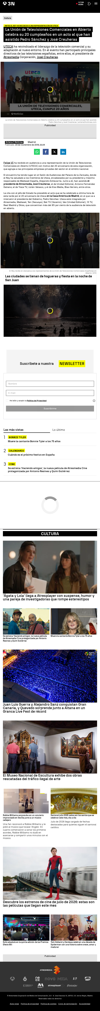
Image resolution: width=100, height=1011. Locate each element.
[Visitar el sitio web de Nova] (50, 979)
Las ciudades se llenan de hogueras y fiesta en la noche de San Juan (48, 278)
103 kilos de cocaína (61, 2)
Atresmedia (11, 57)
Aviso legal (14, 1004)
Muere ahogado (77, 2)
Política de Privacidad (37, 401)
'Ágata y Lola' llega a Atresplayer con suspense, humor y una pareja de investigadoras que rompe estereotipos (48, 597)
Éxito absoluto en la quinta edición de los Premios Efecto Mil (25, 943)
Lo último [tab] (58, 429)
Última (81, 9)
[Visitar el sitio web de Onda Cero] (88, 979)
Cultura (50, 534)
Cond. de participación (67, 1004)
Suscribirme (50, 408)
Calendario (16, 450)
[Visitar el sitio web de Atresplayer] (56, 985)
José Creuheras (47, 57)
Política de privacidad (30, 1004)
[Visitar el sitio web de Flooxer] (72, 985)
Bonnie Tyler (17, 437)
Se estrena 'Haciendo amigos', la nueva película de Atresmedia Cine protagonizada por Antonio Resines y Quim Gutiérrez (47, 470)
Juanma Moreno (10, 2)
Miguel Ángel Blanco (27, 2)
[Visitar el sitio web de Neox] (37, 979)
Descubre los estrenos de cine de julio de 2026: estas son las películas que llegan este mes (49, 903)
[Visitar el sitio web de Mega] (63, 979)
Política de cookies (48, 1004)
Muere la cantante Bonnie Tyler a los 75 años (34, 441)
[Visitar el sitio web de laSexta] (25, 979)
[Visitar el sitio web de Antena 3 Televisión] (12, 979)
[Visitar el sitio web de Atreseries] (75, 979)
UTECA (8, 46)
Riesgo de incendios (44, 2)
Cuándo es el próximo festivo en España (31, 454)
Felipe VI (9, 162)
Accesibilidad (84, 1004)
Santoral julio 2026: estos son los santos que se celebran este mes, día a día (72, 816)
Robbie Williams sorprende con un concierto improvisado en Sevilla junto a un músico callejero (23, 818)
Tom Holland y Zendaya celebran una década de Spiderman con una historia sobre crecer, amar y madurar (73, 944)
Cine (12, 464)
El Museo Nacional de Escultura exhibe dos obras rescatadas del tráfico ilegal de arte (42, 777)
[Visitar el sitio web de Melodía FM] (40, 985)
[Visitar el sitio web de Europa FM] (28, 985)
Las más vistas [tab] (13, 429)
